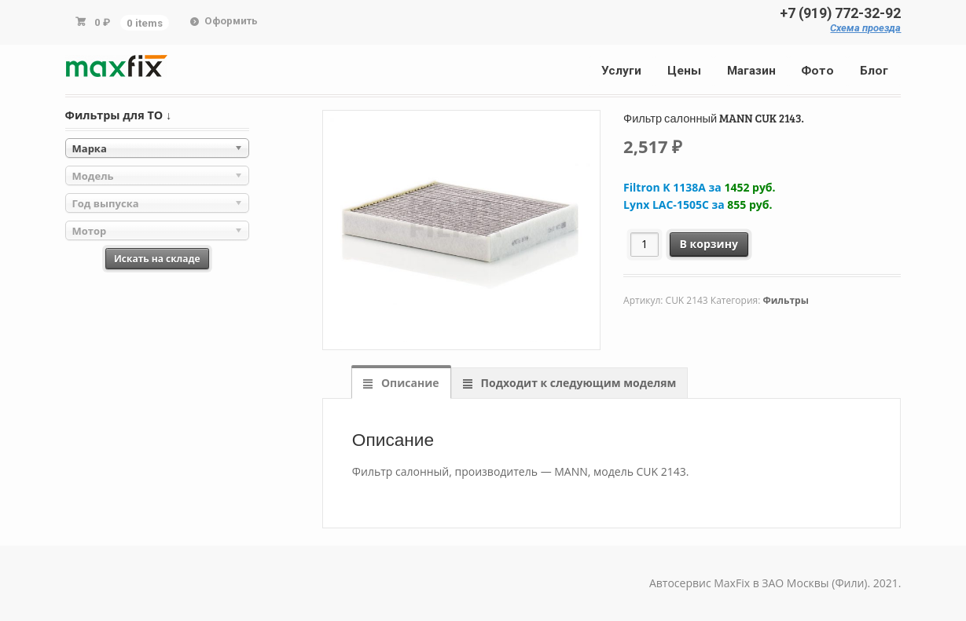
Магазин (751, 71)
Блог (874, 71)
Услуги (621, 71)
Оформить (231, 21)
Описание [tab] (408, 382)
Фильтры (785, 300)
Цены (684, 71)
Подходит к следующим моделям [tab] (577, 382)
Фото (817, 71)
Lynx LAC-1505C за (697, 204)
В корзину (709, 243)
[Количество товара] (644, 244)
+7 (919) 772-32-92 (840, 13)
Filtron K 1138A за (699, 187)
